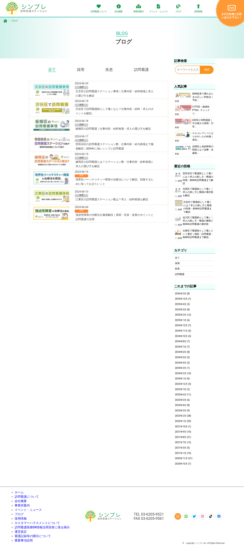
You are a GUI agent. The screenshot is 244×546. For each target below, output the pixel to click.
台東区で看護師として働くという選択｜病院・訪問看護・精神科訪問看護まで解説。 (198, 233)
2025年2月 (180, 314)
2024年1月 (180, 378)
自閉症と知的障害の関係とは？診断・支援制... (202, 149)
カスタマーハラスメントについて (37, 523)
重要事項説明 (24, 540)
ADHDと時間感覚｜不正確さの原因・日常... (202, 123)
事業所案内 (22, 505)
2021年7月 (180, 442)
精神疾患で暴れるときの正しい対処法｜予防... (202, 96)
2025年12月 (181, 298)
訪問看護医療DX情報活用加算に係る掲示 (42, 527)
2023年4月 (180, 405)
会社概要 (21, 501)
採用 (80, 69)
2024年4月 (180, 362)
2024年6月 (180, 352)
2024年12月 (181, 325)
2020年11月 (181, 458)
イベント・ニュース (28, 509)
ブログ (10, 21)
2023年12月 (181, 384)
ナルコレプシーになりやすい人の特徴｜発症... (202, 136)
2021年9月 (180, 431)
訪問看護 (141, 69)
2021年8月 (180, 437)
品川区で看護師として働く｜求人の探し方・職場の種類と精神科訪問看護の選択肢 (198, 220)
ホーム (19, 492)
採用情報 (21, 518)
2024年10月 (181, 336)
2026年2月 (180, 293)
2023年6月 (180, 394)
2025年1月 (180, 320)
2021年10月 (181, 426)
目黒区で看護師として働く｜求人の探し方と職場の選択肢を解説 (198, 192)
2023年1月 (180, 421)
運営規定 (21, 531)
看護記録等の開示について (33, 536)
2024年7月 (180, 346)
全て (52, 69)
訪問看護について (27, 496)
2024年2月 (180, 373)
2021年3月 (180, 447)
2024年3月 (180, 368)
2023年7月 (180, 389)
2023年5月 (180, 400)
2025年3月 (180, 309)
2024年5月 (180, 357)
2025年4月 (180, 304)
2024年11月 (181, 330)
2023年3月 (180, 410)
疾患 (109, 69)
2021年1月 (180, 453)
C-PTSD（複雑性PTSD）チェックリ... (201, 110)
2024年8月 (180, 341)
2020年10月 (181, 463)
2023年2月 (180, 415)
